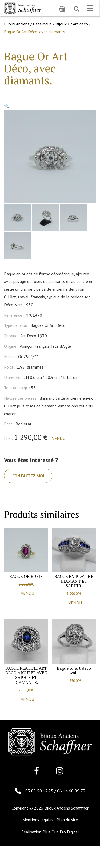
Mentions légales (37, 819)
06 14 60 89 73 (71, 790)
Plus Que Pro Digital (60, 831)
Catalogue (42, 24)
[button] (6, 106)
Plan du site (67, 819)
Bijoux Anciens (16, 24)
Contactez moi (28, 475)
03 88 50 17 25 (39, 790)
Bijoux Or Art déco (71, 24)
